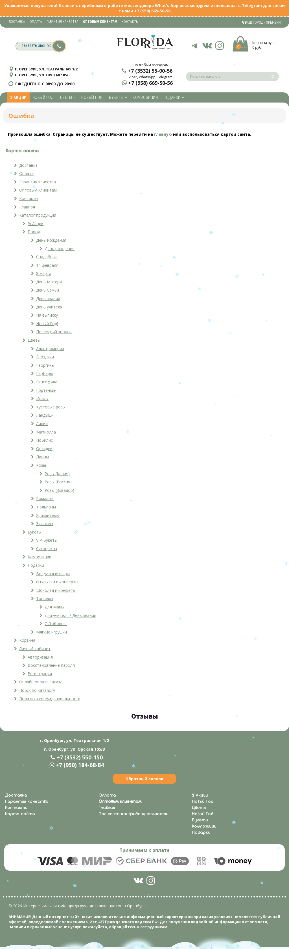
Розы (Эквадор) (59, 490)
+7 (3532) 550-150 (79, 757)
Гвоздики (45, 356)
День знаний (48, 298)
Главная (27, 207)
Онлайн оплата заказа (40, 681)
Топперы (44, 598)
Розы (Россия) (58, 481)
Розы (41, 465)
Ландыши (45, 415)
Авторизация (40, 657)
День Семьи (47, 290)
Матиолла (46, 432)
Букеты (118, 97)
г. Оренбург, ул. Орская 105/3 (42, 75)
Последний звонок (54, 331)
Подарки (173, 97)
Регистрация (40, 673)
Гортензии (46, 390)
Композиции (145, 97)
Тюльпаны (46, 507)
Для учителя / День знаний (70, 615)
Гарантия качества (62, 22)
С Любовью (56, 623)
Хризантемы (48, 515)
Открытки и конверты (57, 581)
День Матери (49, 282)
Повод (34, 231)
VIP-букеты (46, 540)
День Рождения (51, 240)
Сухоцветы (46, 548)
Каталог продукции (37, 215)
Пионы (42, 456)
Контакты (130, 22)
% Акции (18, 97)
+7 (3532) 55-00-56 (150, 70)
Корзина (27, 640)
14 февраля (47, 265)
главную (163, 134)
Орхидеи (44, 448)
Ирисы (42, 398)
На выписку (47, 315)
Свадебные (47, 256)
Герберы (44, 373)
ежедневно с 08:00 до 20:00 (45, 83)
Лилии (42, 423)
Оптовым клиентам (38, 190)
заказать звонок (43, 46)
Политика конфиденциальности (49, 698)
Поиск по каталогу (37, 690)
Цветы (68, 97)
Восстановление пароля (51, 665)
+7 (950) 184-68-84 (80, 765)
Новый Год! (43, 97)
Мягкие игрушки (51, 632)
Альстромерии (50, 348)
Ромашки (45, 498)
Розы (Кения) (57, 473)
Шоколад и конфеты (56, 590)
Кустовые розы (50, 407)
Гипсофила (46, 382)
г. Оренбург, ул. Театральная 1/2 (46, 69)
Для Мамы (55, 607)
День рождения (60, 248)
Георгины (45, 365)
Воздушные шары (53, 573)
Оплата (36, 22)
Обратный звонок (144, 778)
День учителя (49, 307)
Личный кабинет (35, 648)
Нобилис (44, 440)
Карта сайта (20, 814)
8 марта (43, 273)
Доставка (17, 22)
